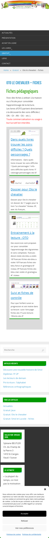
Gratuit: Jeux (9, 410)
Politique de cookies (14, 534)
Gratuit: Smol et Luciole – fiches (18, 418)
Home (6, 70)
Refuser (24, 521)
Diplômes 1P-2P (11, 374)
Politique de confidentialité (31, 534)
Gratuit (16, 70)
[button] (45, 489)
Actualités (8, 406)
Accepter (24, 513)
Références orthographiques (17, 386)
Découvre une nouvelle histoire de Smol (22, 369)
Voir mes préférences (24, 528)
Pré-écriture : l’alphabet (14, 382)
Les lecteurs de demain (14, 378)
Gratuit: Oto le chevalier (15, 414)
